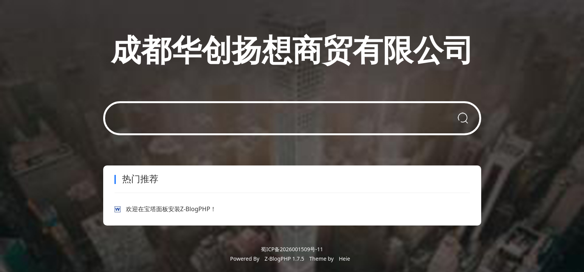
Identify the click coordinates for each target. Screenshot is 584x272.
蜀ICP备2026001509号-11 (292, 249)
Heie (344, 258)
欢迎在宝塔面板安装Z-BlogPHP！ (171, 209)
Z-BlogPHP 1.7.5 (284, 258)
